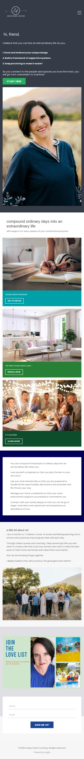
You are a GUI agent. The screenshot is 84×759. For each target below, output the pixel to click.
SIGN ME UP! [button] (42, 725)
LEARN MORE (14, 441)
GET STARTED (14, 300)
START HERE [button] (14, 81)
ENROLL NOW (14, 372)
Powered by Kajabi (42, 752)
